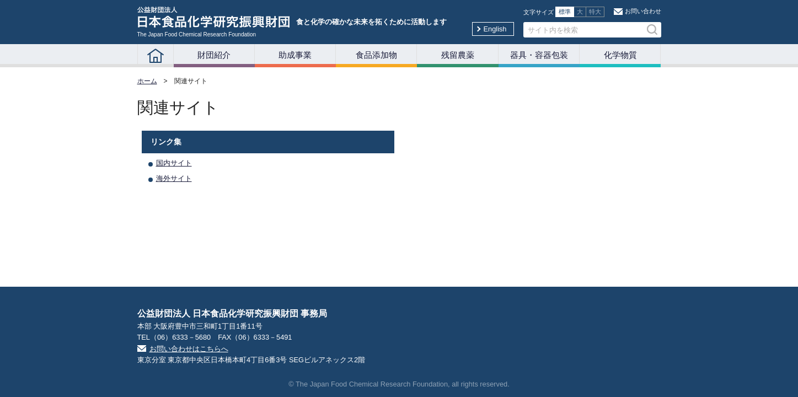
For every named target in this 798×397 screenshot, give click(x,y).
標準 (565, 11)
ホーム (147, 81)
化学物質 (620, 55)
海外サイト (174, 178)
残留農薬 (457, 55)
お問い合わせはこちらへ (188, 349)
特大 (595, 11)
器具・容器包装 (539, 55)
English (495, 29)
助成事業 (295, 55)
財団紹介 (214, 55)
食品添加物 (376, 55)
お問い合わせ (643, 11)
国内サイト (174, 163)
